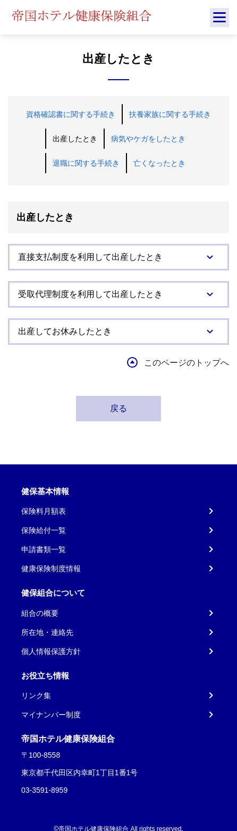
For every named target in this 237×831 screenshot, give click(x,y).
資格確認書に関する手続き (70, 114)
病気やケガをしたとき (148, 138)
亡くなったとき (159, 163)
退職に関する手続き (86, 163)
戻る (118, 408)
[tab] (118, 257)
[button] (118, 257)
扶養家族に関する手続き (170, 114)
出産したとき (75, 138)
